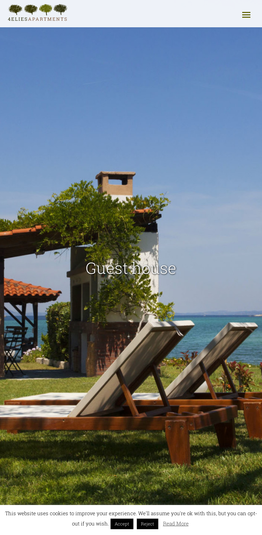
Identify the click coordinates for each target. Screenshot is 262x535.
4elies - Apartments (38, 12)
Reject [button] (147, 524)
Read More (176, 523)
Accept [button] (122, 524)
